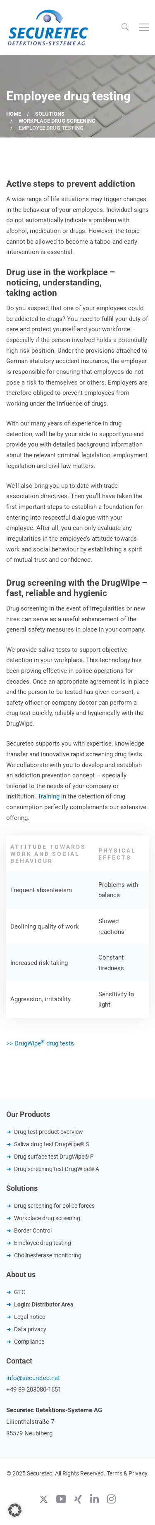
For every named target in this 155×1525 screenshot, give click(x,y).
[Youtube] (61, 1500)
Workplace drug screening (57, 121)
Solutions (49, 114)
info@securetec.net (33, 1378)
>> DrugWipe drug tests (40, 1043)
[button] (15, 1510)
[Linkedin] (94, 1500)
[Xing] (78, 1500)
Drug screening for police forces (54, 1205)
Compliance (29, 1341)
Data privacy (30, 1329)
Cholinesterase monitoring (47, 1255)
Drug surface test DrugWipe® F (53, 1156)
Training (49, 796)
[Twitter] (43, 1500)
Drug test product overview (48, 1131)
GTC (19, 1292)
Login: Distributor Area (44, 1304)
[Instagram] (111, 1500)
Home (13, 114)
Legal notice (29, 1317)
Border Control (33, 1230)
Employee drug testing (42, 1243)
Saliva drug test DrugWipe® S (51, 1144)
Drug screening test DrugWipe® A (56, 1169)
